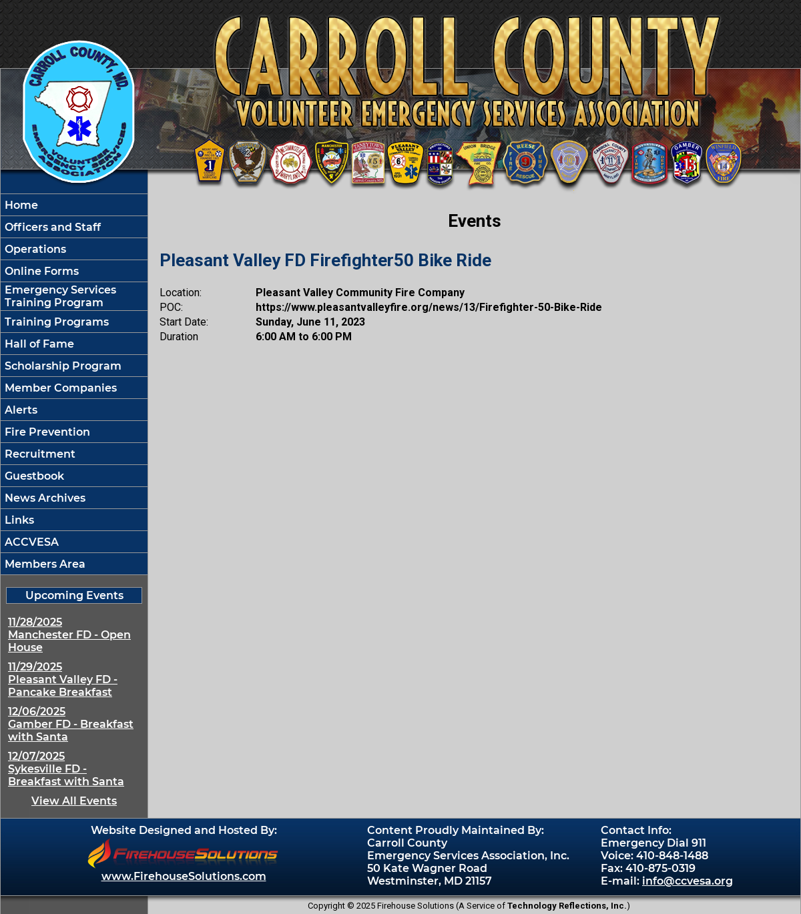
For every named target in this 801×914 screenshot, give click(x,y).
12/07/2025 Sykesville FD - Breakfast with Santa (66, 769)
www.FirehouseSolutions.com (183, 876)
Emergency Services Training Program (59, 296)
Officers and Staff (51, 227)
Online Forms (40, 271)
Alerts (19, 410)
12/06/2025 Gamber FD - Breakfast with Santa (71, 724)
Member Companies (59, 388)
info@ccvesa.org (687, 881)
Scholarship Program (61, 366)
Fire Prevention (46, 432)
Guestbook (33, 476)
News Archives (43, 498)
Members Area (43, 564)
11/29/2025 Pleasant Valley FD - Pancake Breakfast (62, 679)
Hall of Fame (38, 344)
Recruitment (38, 454)
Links (18, 520)
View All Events (74, 801)
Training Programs (55, 322)
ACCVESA (30, 542)
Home (20, 205)
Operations (34, 249)
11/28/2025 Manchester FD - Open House (69, 635)
